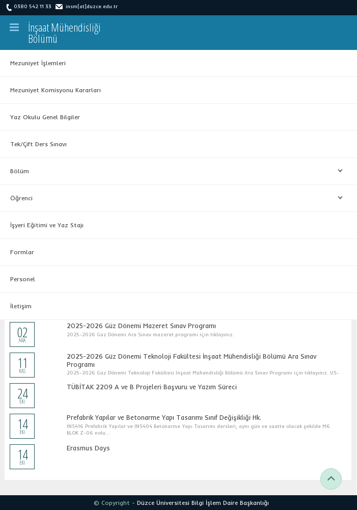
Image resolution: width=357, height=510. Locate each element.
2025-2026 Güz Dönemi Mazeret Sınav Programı (141, 325)
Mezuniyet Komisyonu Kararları (55, 90)
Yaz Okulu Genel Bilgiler (45, 117)
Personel (22, 279)
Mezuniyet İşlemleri (38, 63)
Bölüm (174, 171)
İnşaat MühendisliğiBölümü (64, 32)
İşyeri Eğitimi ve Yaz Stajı (47, 225)
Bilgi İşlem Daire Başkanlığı (230, 502)
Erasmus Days (88, 448)
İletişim (21, 306)
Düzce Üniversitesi (163, 502)
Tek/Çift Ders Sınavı (38, 144)
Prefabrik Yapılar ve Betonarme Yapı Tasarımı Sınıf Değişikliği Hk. (164, 417)
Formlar (22, 252)
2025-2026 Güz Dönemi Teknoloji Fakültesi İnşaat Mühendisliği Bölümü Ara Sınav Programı (191, 360)
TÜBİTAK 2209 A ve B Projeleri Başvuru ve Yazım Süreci (152, 387)
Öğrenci (174, 198)
